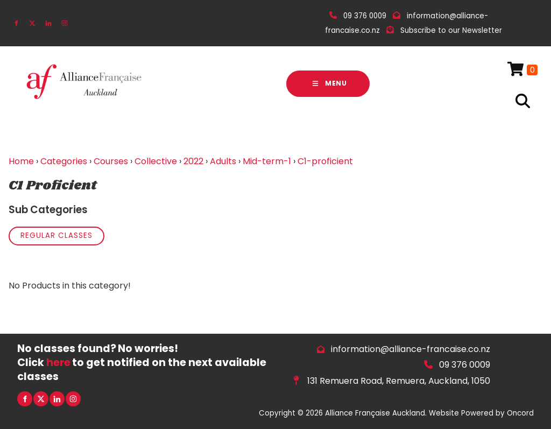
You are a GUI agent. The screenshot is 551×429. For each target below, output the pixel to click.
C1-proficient (325, 161)
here (58, 362)
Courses (111, 161)
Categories (63, 161)
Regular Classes (56, 235)
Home (21, 161)
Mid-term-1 (267, 161)
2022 (193, 161)
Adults (223, 161)
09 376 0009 (464, 364)
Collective (156, 161)
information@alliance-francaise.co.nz (410, 349)
